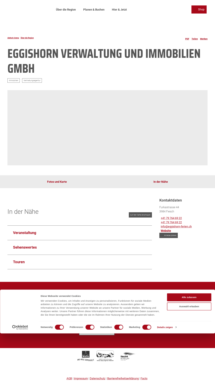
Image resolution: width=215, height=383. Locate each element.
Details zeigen (165, 377)
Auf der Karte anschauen (140, 215)
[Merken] (204, 38)
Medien (12, 306)
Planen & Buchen (93, 8)
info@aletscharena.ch (97, 320)
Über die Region (66, 8)
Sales (10, 310)
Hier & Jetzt (119, 8)
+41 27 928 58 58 (94, 313)
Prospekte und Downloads (23, 314)
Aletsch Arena (13, 38)
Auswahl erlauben (189, 356)
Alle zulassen (189, 347)
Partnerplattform (17, 319)
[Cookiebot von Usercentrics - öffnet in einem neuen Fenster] (20, 377)
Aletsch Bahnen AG (19, 298)
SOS (10, 323)
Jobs (10, 302)
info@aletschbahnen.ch (170, 320)
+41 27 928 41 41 (166, 313)
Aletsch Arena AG (18, 294)
